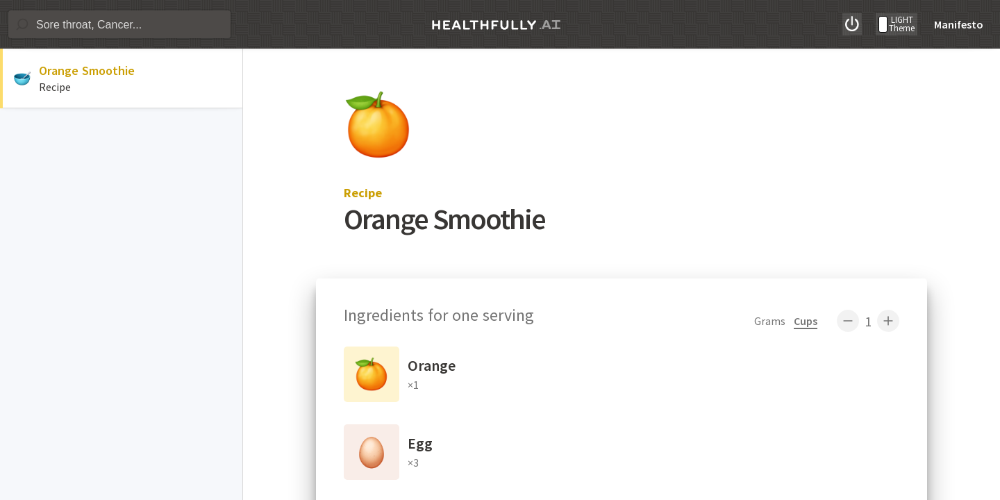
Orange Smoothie (87, 70)
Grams (769, 321)
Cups (805, 321)
